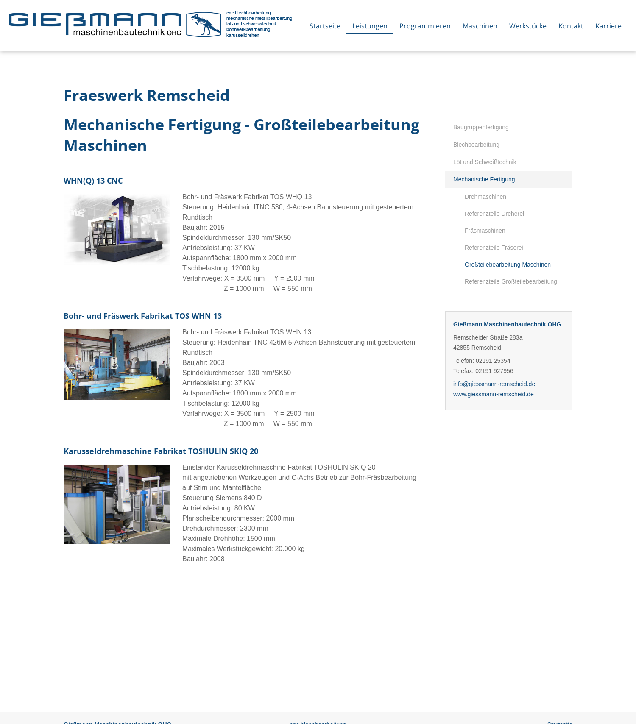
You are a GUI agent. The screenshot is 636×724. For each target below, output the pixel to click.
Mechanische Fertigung (484, 179)
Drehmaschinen (485, 196)
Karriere (608, 26)
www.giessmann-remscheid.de (493, 394)
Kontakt (570, 26)
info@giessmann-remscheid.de (494, 384)
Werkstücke (528, 26)
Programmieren (425, 26)
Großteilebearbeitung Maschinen (508, 264)
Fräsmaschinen (485, 230)
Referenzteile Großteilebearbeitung (511, 281)
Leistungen (370, 26)
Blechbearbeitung (476, 144)
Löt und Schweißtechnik (484, 162)
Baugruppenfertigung (481, 127)
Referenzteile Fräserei (494, 247)
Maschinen (480, 26)
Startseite (325, 26)
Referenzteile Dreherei (494, 213)
